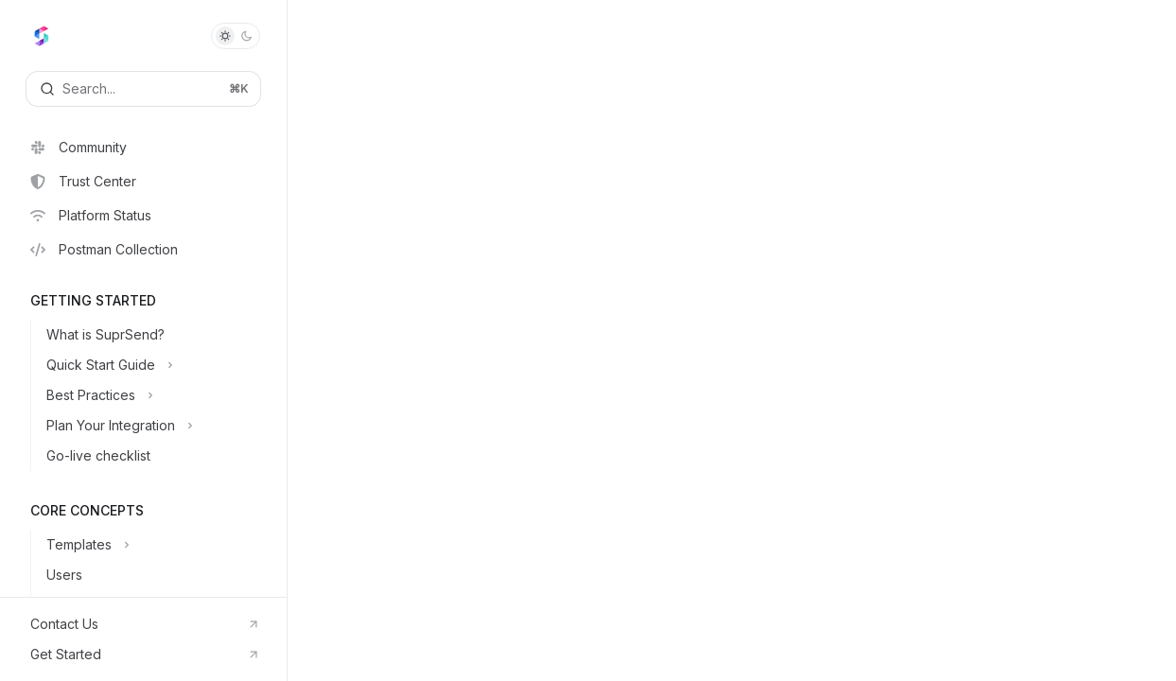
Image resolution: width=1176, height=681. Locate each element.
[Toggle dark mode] (235, 36)
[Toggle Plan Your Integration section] (158, 425)
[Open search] (143, 89)
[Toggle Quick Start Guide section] (158, 365)
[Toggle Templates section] (158, 545)
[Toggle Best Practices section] (158, 395)
